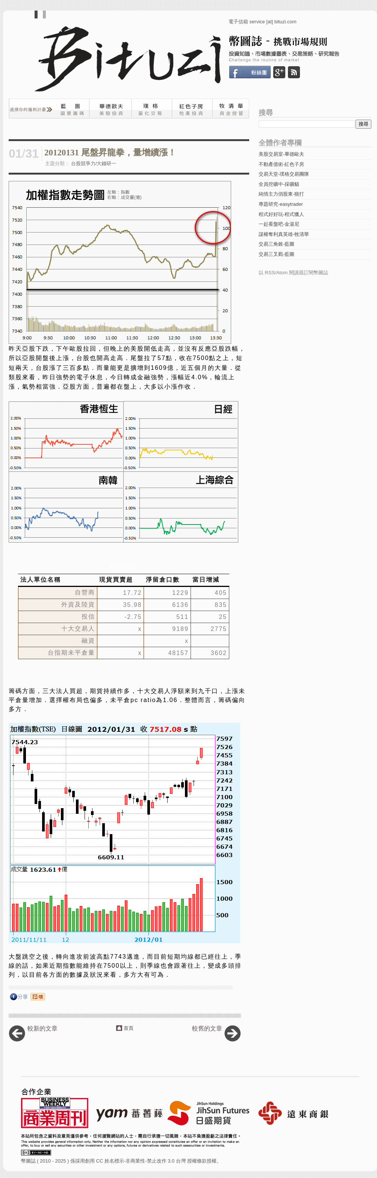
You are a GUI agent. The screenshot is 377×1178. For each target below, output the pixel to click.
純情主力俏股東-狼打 (281, 194)
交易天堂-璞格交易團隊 (284, 174)
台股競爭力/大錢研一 (94, 163)
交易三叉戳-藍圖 (276, 254)
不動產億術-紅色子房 (281, 164)
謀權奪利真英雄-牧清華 (284, 234)
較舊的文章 (207, 1028)
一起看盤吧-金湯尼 (279, 224)
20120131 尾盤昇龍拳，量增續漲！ (110, 152)
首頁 (128, 1028)
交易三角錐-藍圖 (276, 244)
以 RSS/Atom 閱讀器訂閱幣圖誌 (293, 272)
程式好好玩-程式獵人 (281, 214)
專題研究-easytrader (281, 204)
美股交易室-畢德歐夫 (281, 154)
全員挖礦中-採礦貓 (279, 184)
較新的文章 (42, 1028)
